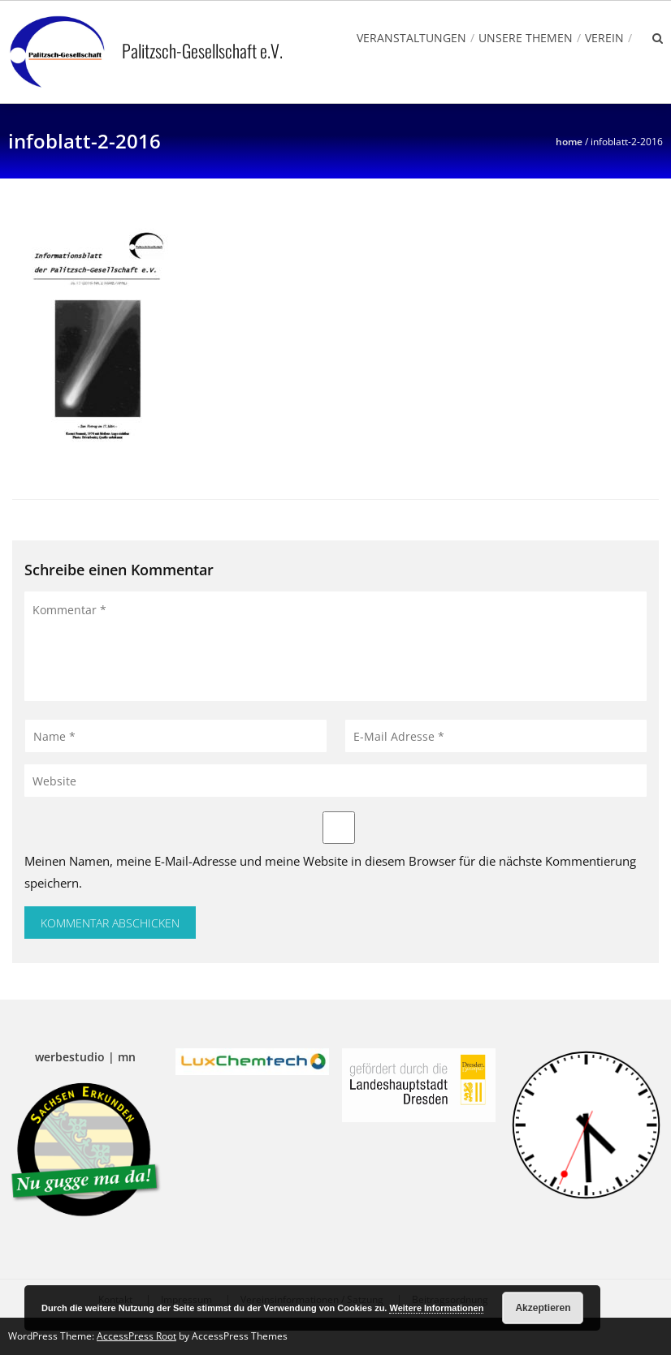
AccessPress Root (136, 1336)
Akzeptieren (542, 1308)
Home (569, 141)
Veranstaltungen (411, 37)
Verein (604, 37)
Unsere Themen (525, 37)
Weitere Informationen (436, 1308)
